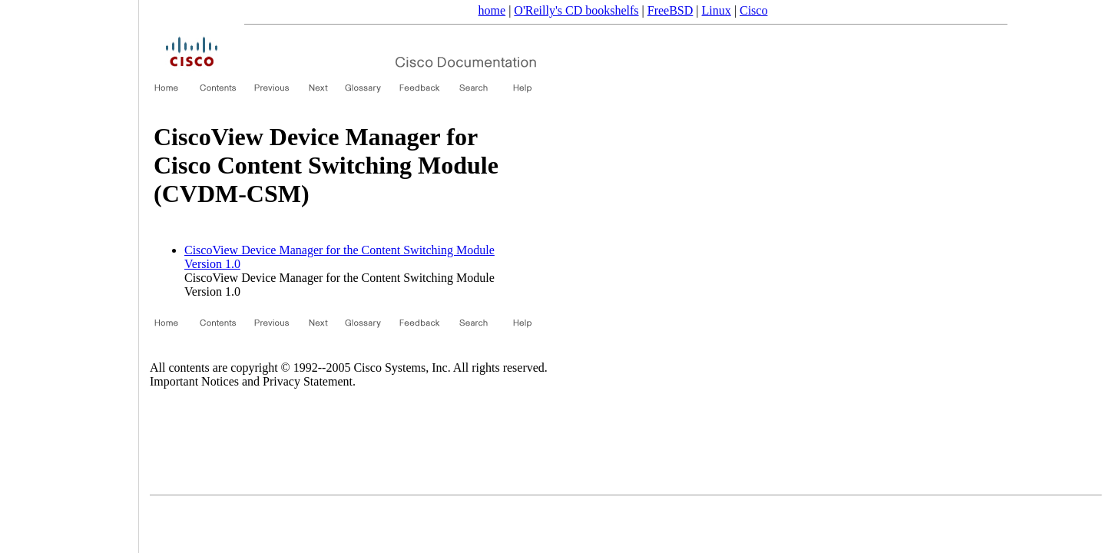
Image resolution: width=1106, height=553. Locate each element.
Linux (716, 10)
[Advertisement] (69, 271)
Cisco (753, 10)
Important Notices (194, 381)
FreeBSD (670, 10)
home (492, 10)
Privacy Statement (308, 381)
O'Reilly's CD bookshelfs (576, 10)
